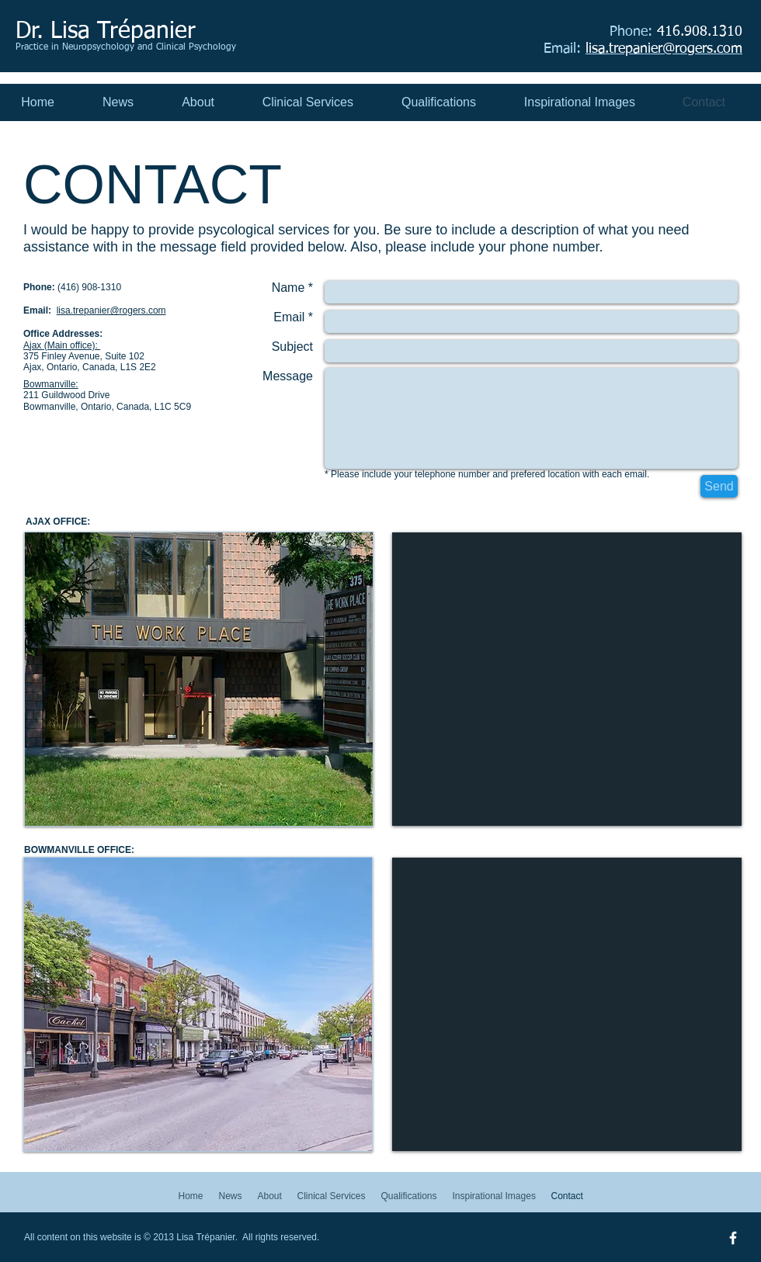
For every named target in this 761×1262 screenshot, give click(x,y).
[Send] (719, 486)
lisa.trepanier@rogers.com (111, 310)
